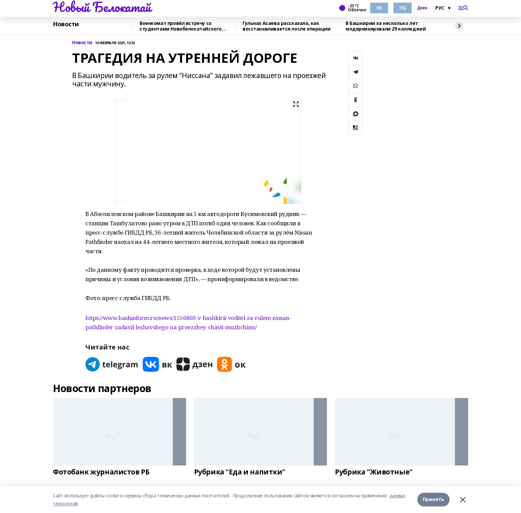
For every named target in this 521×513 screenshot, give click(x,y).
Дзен (422, 8)
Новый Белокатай (102, 7)
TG (402, 8)
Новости (66, 24)
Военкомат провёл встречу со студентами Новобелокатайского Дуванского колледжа (181, 26)
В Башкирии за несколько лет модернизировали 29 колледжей (386, 26)
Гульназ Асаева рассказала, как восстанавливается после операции (287, 26)
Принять (433, 499)
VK (379, 8)
